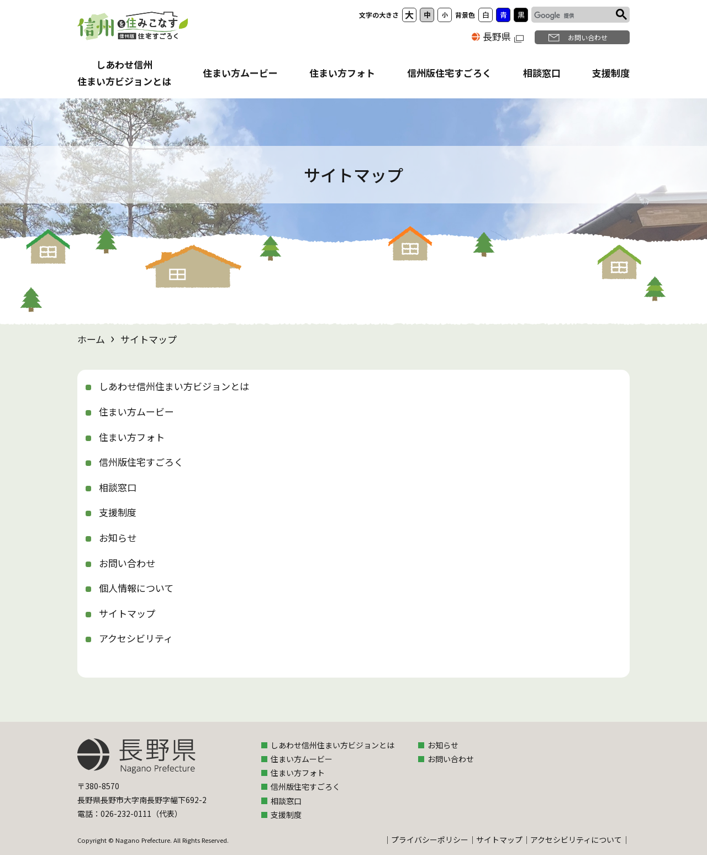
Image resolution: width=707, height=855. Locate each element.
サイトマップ (127, 613)
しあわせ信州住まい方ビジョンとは (174, 386)
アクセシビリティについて (576, 839)
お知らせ (117, 537)
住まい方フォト (342, 73)
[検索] (572, 16)
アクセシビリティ (136, 638)
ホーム (91, 339)
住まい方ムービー (240, 73)
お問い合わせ (588, 37)
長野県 (503, 36)
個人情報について (136, 588)
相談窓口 (542, 73)
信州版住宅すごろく (449, 73)
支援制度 (611, 73)
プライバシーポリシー (429, 839)
